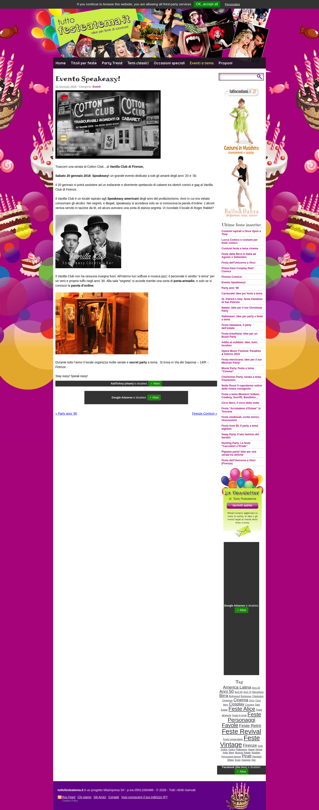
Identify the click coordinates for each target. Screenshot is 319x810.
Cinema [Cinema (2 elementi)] (240, 700)
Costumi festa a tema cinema (240, 248)
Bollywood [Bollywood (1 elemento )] (234, 696)
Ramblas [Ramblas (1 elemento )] (257, 756)
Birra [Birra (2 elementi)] (223, 695)
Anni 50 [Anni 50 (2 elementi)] (227, 691)
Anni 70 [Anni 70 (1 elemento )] (247, 692)
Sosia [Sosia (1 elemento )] (238, 760)
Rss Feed (68, 797)
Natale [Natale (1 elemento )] (247, 752)
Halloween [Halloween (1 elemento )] (241, 749)
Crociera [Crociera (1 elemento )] (249, 704)
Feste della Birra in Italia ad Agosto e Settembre (239, 255)
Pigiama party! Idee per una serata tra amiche (239, 453)
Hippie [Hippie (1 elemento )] (258, 749)
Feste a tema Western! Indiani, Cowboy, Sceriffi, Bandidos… (241, 396)
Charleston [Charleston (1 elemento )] (258, 696)
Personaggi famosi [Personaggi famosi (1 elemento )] (231, 756)
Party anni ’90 (66, 413)
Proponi (225, 63)
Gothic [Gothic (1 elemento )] (224, 749)
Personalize (232, 4)
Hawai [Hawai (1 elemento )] (251, 749)
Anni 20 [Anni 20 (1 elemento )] (256, 687)
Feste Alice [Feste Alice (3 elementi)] (241, 709)
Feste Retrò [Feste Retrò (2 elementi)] (250, 725)
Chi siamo (84, 797)
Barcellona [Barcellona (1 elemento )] (257, 692)
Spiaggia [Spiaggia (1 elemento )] (246, 760)
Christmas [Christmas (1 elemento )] (227, 700)
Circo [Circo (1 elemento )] (252, 700)
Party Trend (112, 63)
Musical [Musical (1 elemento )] (239, 752)
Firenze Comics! (204, 413)
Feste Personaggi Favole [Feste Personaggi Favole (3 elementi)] (241, 719)
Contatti (113, 797)
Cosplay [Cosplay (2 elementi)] (236, 704)
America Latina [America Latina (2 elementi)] (237, 687)
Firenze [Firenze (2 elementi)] (250, 745)
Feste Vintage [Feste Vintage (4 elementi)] (240, 741)
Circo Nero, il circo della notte (240, 402)
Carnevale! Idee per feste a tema (242, 293)
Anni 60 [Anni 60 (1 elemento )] (239, 692)
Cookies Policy (70, 800)
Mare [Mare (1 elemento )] (231, 752)
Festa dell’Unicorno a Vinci (238, 262)
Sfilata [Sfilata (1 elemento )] (230, 760)
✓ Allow (155, 383)
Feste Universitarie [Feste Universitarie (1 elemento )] (233, 739)
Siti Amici (99, 797)
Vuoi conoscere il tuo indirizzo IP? (144, 797)
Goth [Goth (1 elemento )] (260, 746)
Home (61, 63)
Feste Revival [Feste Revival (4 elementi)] (241, 731)
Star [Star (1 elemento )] (253, 760)
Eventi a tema (202, 63)
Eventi (97, 86)
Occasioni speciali (169, 63)
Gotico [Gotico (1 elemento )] (231, 749)
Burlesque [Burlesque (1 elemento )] (246, 696)
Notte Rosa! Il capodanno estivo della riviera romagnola (242, 387)
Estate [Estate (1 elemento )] (224, 709)
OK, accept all (207, 4)
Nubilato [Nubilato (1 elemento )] (255, 752)
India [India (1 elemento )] (225, 752)
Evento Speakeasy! (234, 282)
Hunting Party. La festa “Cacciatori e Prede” (236, 444)
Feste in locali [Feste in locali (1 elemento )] (239, 715)
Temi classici (138, 63)
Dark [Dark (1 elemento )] (257, 704)
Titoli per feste (84, 63)
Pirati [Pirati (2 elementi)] (246, 756)
